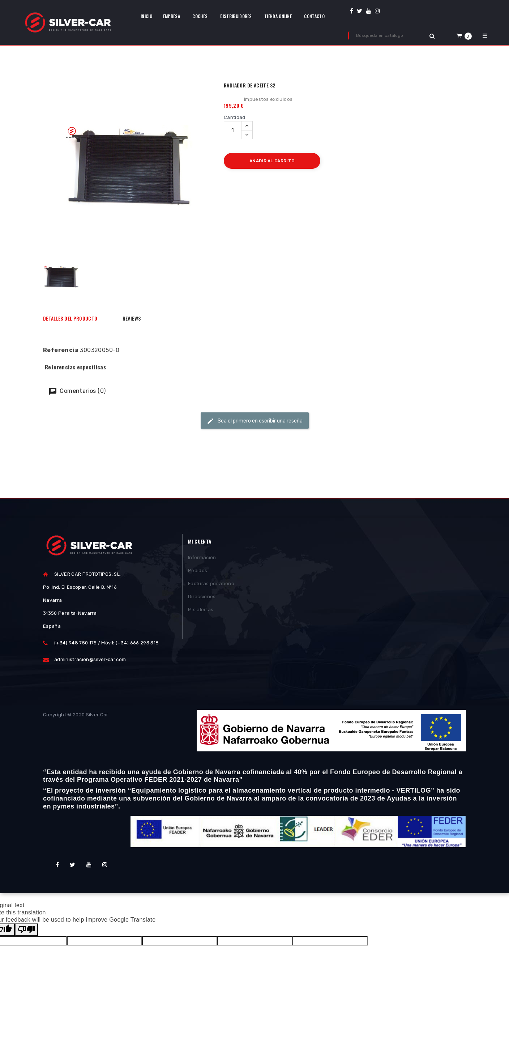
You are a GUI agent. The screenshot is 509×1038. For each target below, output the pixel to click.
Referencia (60, 350)
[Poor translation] (26, 929)
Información (202, 559)
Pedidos (197, 572)
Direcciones (202, 598)
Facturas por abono (211, 585)
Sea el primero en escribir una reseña (255, 421)
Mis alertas (201, 611)
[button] (464, 35)
